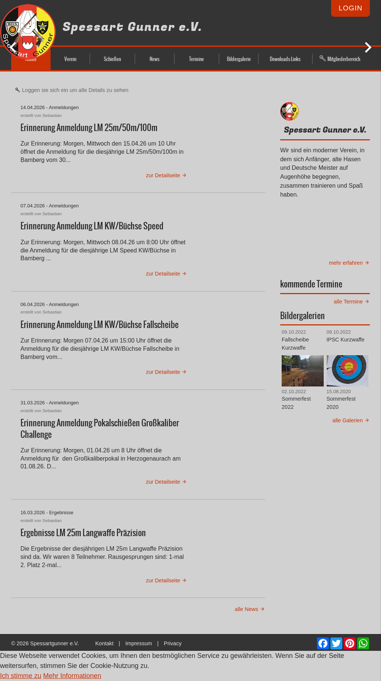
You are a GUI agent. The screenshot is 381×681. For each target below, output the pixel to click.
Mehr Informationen (72, 676)
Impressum (138, 643)
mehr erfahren (349, 263)
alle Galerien (351, 420)
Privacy (173, 643)
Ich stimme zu (20, 676)
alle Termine (352, 302)
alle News (250, 609)
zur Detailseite (166, 175)
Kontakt (104, 643)
